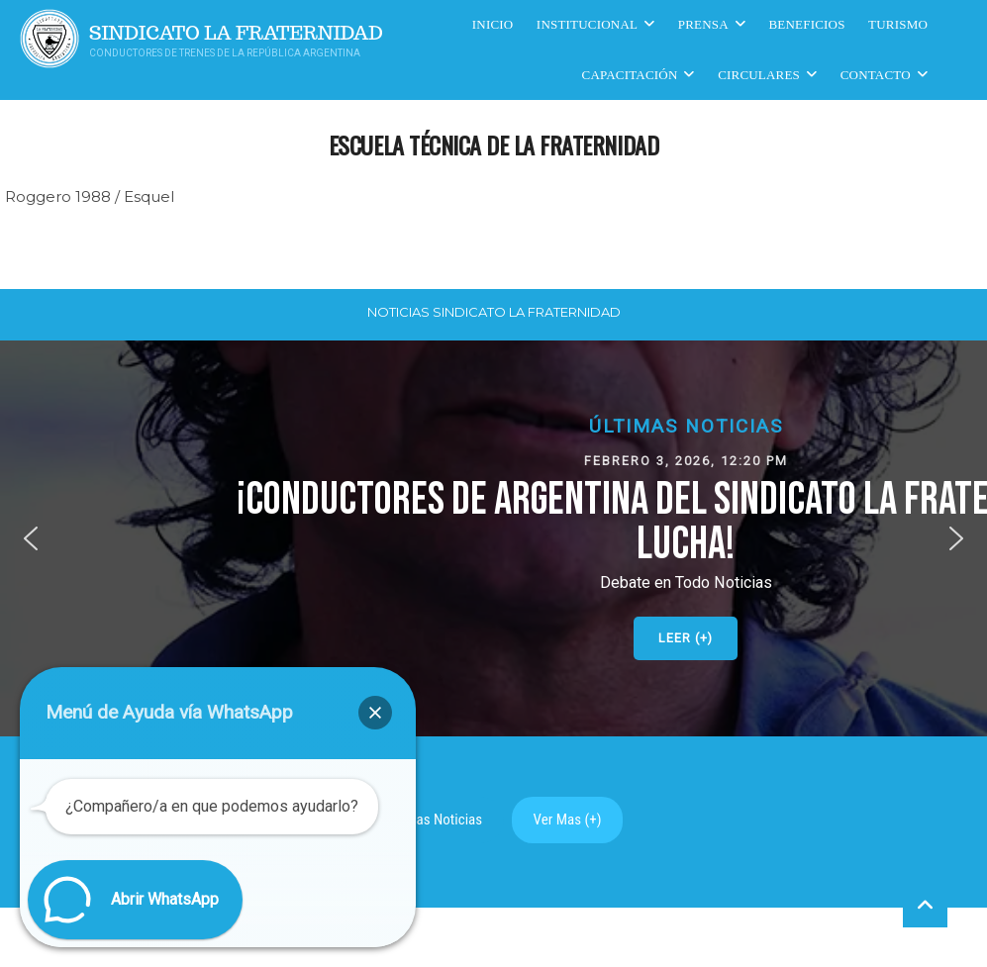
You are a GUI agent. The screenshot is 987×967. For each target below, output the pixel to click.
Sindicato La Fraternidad (236, 33)
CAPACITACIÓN (630, 74)
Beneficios (807, 24)
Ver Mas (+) (568, 819)
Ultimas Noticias (434, 819)
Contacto (875, 74)
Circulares (759, 74)
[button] (31, 538)
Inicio (493, 24)
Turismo (898, 24)
